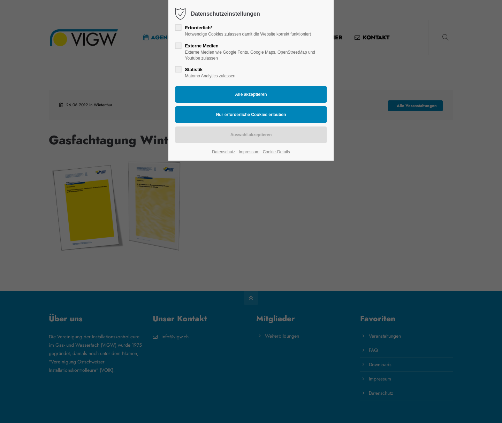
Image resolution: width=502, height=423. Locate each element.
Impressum (249, 151)
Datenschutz (223, 151)
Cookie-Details (276, 151)
